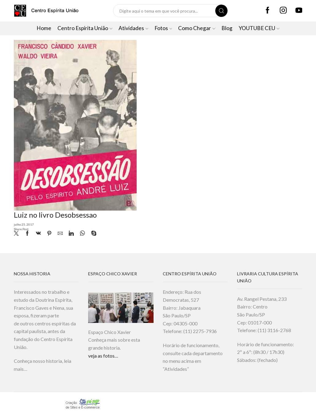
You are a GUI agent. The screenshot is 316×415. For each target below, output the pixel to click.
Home (44, 28)
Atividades (133, 28)
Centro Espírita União (84, 28)
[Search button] (221, 11)
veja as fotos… (103, 356)
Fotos (163, 28)
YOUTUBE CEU (259, 28)
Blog (226, 28)
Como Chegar (196, 28)
